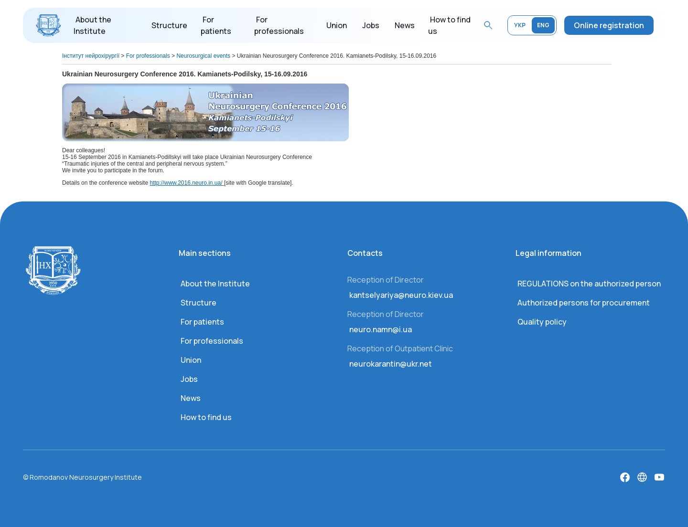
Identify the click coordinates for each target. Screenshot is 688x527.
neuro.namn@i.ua (380, 329)
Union (336, 25)
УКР (520, 25)
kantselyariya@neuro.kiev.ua (401, 295)
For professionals (212, 341)
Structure (169, 25)
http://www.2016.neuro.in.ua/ (187, 182)
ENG (543, 25)
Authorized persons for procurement (583, 302)
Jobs (370, 25)
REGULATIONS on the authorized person (589, 283)
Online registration (609, 25)
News (405, 25)
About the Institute (215, 283)
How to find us (206, 417)
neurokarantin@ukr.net (390, 363)
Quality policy (542, 321)
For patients (202, 321)
